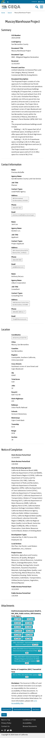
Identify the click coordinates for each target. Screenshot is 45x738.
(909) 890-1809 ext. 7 (19, 312)
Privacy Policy (6, 723)
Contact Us (34, 1)
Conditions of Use (29, 720)
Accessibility (27, 723)
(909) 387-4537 (17, 208)
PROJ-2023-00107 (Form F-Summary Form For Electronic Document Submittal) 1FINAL (27, 651)
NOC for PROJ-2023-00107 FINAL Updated (27, 676)
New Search (36, 709)
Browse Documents (30, 726)
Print (4, 715)
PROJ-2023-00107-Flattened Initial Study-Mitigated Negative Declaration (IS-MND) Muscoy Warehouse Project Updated (27, 660)
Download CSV (6, 709)
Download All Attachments (22, 709)
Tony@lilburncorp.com (19, 319)
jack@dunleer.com (18, 267)
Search (10, 12)
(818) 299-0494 (17, 260)
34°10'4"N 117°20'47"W (19, 338)
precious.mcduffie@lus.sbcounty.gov (23, 215)
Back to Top (5, 720)
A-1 (28, 619)
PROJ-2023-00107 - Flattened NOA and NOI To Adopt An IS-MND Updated (27, 644)
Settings (41, 2)
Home (3, 12)
